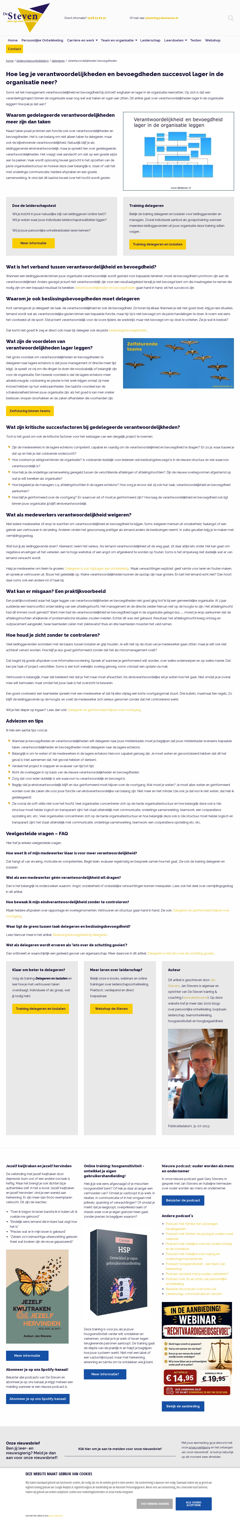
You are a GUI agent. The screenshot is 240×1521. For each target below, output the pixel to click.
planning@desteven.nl (161, 18)
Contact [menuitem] (14, 49)
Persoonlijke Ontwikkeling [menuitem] (42, 40)
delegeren (58, 60)
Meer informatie (33, 243)
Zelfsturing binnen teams (30, 411)
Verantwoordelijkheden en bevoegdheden (105, 288)
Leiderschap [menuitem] (150, 40)
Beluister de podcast (183, 1200)
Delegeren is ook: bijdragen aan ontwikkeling (96, 568)
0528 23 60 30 (96, 18)
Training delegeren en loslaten (157, 244)
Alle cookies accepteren (193, 1503)
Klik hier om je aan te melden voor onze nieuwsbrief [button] (120, 1449)
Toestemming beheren (155, 1504)
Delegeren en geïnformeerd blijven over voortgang (104, 710)
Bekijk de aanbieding (183, 1406)
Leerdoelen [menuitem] (173, 40)
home (9, 60)
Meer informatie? (105, 1374)
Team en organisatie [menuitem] (117, 40)
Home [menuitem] (13, 40)
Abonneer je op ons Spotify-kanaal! (38, 1399)
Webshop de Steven (111, 1009)
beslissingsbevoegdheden (127, 330)
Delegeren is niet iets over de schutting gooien (180, 953)
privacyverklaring (199, 1447)
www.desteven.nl (195, 997)
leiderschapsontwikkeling (33, 60)
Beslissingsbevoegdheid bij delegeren (80, 935)
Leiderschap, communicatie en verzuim (194, 1294)
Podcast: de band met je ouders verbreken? (197, 1274)
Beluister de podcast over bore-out (191, 1289)
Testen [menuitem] (195, 40)
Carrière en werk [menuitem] (80, 40)
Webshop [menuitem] (213, 40)
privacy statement (56, 1515)
